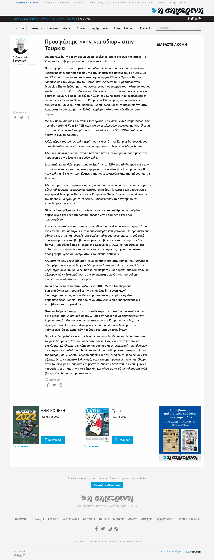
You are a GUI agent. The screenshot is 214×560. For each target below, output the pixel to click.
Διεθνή (132, 518)
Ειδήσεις (118, 518)
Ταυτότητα (94, 541)
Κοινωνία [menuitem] (53, 28)
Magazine (147, 2)
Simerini (65, 2)
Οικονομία (37, 518)
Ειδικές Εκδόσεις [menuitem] (125, 28)
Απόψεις (146, 518)
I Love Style (119, 2)
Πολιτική (21, 518)
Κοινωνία (89, 518)
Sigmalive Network (27, 2)
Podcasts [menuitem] (145, 28)
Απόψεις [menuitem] (82, 28)
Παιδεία (104, 518)
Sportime (77, 2)
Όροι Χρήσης (79, 541)
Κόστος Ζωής (70, 518)
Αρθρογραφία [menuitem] (101, 28)
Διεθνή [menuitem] (67, 28)
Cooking (160, 2)
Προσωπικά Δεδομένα (130, 541)
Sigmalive (51, 2)
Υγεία (116, 410)
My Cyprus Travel (177, 2)
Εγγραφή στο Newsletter (107, 485)
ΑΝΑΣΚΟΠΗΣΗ (53, 410)
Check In (134, 2)
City (108, 2)
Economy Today (94, 2)
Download (53, 439)
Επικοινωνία (109, 541)
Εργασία (53, 518)
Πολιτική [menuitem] (18, 28)
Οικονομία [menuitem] (35, 28)
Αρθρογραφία (164, 518)
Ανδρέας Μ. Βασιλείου (20, 58)
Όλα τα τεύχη (21, 446)
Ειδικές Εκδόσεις (188, 518)
